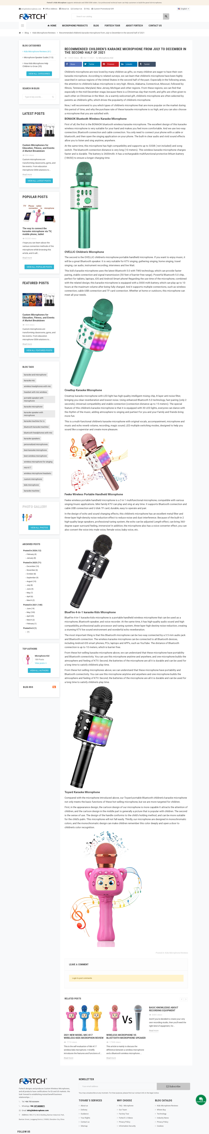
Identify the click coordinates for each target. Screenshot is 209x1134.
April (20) (30, 616)
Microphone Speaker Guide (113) (38, 57)
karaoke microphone (33, 406)
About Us (64, 9)
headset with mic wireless (35, 392)
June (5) (30, 589)
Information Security (127, 1126)
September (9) (32, 578)
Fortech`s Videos (126, 1118)
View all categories (39, 74)
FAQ (87, 9)
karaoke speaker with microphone (33, 413)
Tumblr (147, 64)
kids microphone (31, 485)
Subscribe (173, 1086)
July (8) (30, 585)
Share (72, 64)
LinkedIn (129, 64)
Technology (161, 1114)
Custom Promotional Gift (102, 9)
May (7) (30, 593)
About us (84, 1106)
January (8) (31, 558)
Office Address (50, 9)
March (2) (31, 600)
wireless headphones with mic (37, 386)
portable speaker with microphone (33, 399)
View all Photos (39, 527)
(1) (28, 632)
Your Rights (85, 1118)
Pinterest (110, 64)
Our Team (123, 1110)
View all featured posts (39, 350)
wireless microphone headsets (37, 473)
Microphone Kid (42, 656)
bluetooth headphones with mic (38, 433)
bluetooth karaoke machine (36, 427)
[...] (31, 1097)
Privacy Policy (124, 1122)
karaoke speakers (32, 438)
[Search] (120, 16)
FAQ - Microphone (126, 1106)
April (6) (30, 596)
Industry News (163, 1118)
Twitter (91, 64)
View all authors (39, 670)
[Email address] (118, 1086)
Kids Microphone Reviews (176, 953)
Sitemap (84, 1126)
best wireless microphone (35, 456)
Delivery (84, 1110)
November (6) (32, 570)
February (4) (32, 554)
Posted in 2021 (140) (32, 605)
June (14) (31, 608)
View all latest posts (39, 181)
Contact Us (76, 9)
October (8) (31, 574)
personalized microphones (36, 444)
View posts (40, 663)
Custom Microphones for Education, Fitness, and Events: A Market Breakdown (38, 148)
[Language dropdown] (183, 9)
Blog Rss (39, 687)
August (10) (31, 581)
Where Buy (161, 1110)
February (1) (32, 623)
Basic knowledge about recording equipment (163, 1009)
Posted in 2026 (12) (32, 550)
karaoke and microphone (35, 375)
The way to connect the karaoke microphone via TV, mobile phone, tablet (37, 231)
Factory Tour (124, 1114)
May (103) (31, 612)
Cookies (160, 1126)
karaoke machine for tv (34, 421)
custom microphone (33, 479)
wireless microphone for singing (38, 462)
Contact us (85, 1122)
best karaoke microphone (35, 450)
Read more (27, 174)
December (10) (33, 566)
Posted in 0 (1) (30, 628)
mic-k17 (27, 467)
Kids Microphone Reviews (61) (37, 51)
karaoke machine (31, 491)
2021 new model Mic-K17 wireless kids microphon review (83, 1036)
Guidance (85, 1114)
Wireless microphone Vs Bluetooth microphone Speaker (126, 1036)
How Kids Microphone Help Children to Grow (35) (35, 64)
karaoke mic (29, 380)
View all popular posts (39, 267)
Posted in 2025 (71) (32, 562)
